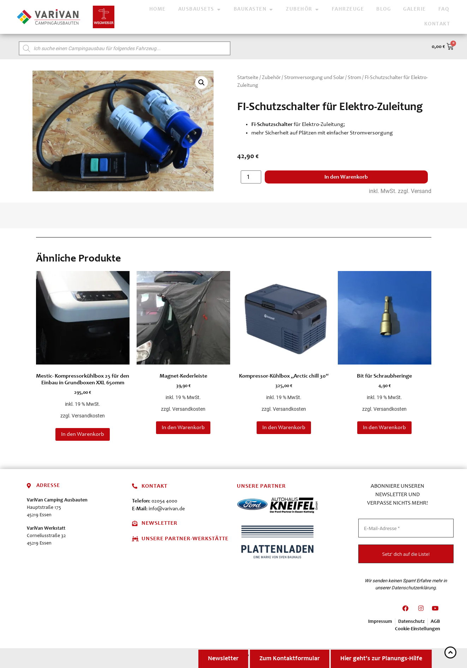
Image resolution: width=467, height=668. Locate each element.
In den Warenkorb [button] (82, 434)
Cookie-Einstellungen (417, 629)
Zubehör (271, 77)
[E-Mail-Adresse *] (406, 528)
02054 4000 (164, 501)
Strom (354, 77)
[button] (201, 82)
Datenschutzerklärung (413, 587)
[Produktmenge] (251, 176)
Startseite (247, 77)
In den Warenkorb (346, 177)
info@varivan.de (167, 509)
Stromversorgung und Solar (314, 77)
